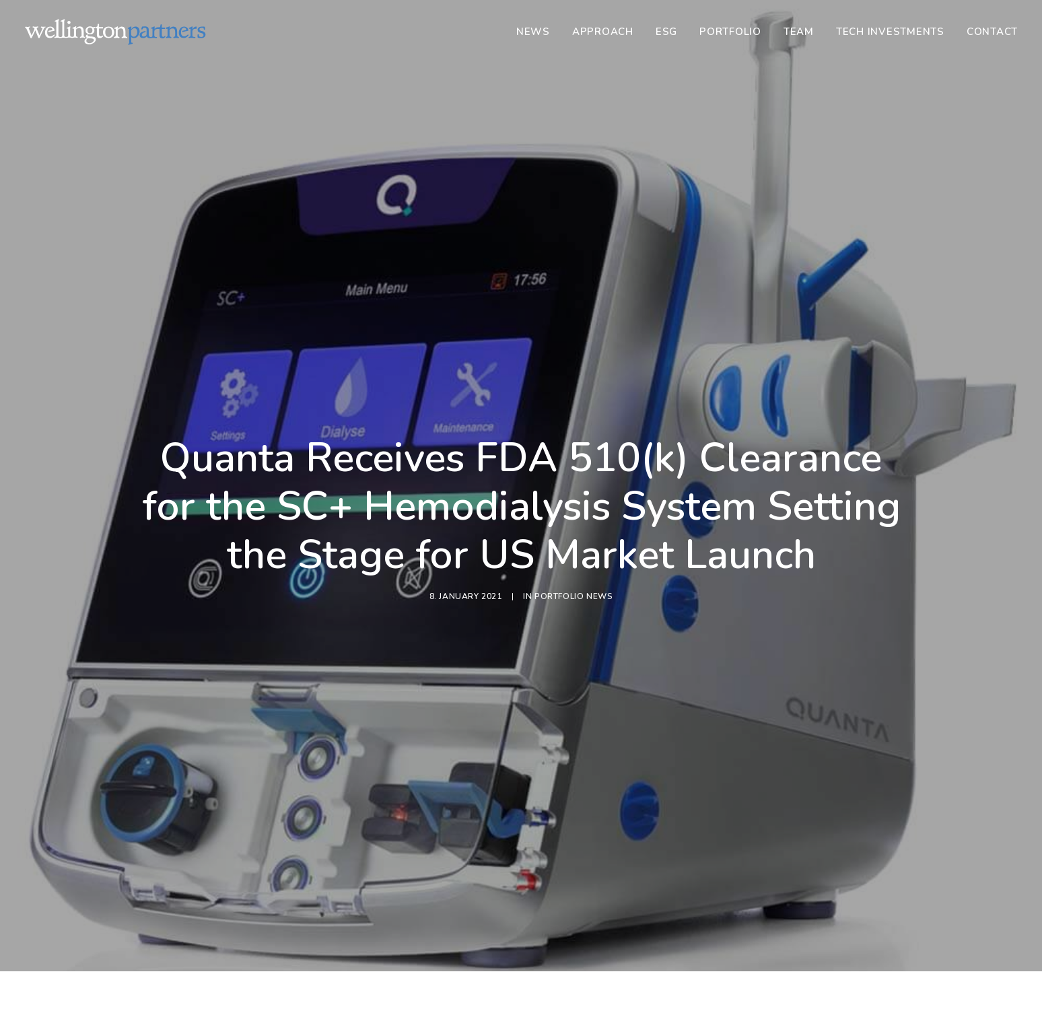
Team (799, 31)
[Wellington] (115, 31)
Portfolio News (573, 541)
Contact (992, 31)
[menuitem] (537, 31)
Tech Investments (890, 31)
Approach (602, 31)
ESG (666, 31)
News (533, 31)
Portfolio (730, 31)
